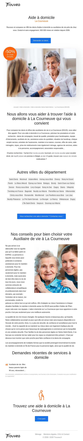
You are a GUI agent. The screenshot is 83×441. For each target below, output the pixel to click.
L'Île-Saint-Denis (28, 203)
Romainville (28, 195)
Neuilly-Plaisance (14, 199)
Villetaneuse (64, 199)
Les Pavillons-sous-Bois (55, 195)
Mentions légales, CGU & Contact (56, 434)
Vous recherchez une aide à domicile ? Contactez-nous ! (41, 216)
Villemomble (70, 191)
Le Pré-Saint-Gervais (30, 199)
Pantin (10, 183)
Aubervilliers (33, 179)
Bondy (53, 183)
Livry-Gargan (36, 187)
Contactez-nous (61, 374)
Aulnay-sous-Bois (46, 179)
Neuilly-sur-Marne (40, 191)
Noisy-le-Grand (67, 179)
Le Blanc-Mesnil (20, 183)
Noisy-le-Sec (47, 187)
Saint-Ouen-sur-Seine (66, 183)
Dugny (72, 199)
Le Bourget (44, 199)
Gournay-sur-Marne (52, 203)
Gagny (56, 187)
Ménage (38, 434)
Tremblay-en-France (15, 191)
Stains (62, 187)
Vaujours (40, 203)
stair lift (45, 156)
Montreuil (23, 179)
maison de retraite (70, 156)
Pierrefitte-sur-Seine (56, 191)
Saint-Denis (13, 179)
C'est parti (41, 419)
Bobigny (46, 183)
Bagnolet (28, 191)
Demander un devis (40, 40)
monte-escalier (38, 153)
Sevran (11, 187)
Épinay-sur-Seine (35, 183)
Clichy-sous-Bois (16, 195)
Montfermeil (39, 195)
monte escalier (60, 153)
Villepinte (70, 187)
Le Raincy (54, 199)
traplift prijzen (19, 156)
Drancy (57, 179)
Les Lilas (69, 195)
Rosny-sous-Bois (22, 187)
